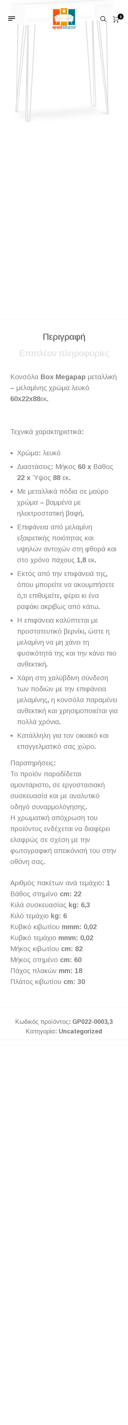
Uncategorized (80, 1034)
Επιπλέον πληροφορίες (64, 356)
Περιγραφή (64, 339)
